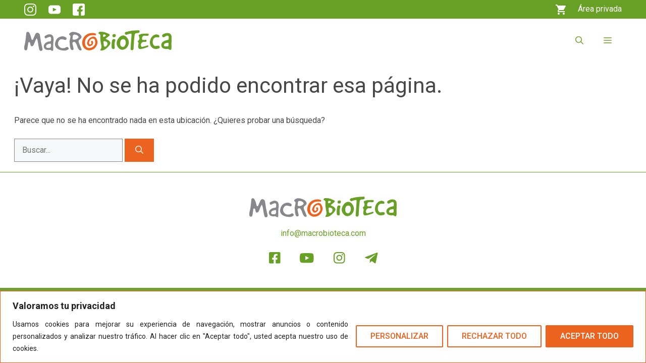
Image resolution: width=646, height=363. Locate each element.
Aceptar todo (589, 336)
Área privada (600, 9)
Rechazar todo (494, 336)
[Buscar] (139, 150)
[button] (579, 41)
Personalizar (399, 336)
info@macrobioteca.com (323, 233)
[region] (323, 327)
